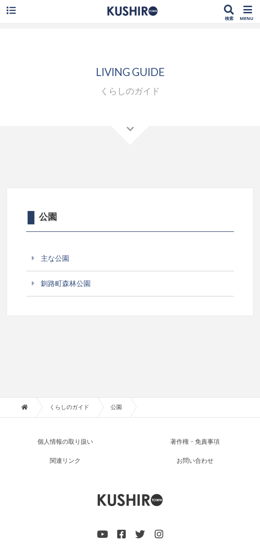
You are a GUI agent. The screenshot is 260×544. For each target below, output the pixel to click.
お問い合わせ (195, 461)
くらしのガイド (69, 407)
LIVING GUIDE (130, 72)
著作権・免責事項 (195, 442)
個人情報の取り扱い (65, 442)
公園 (116, 407)
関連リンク (65, 461)
